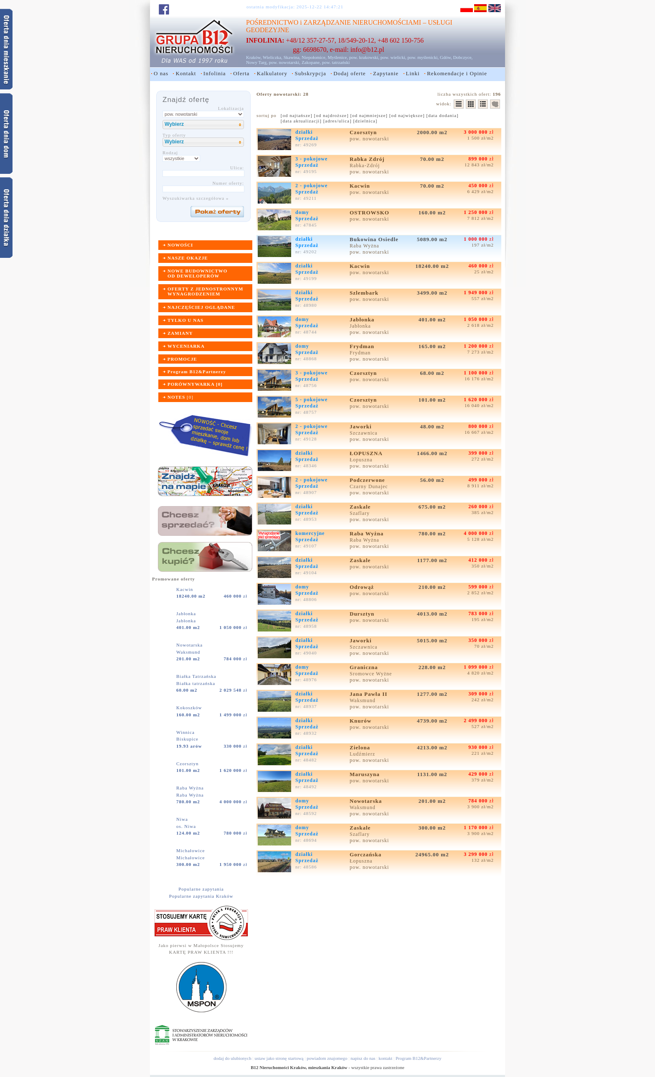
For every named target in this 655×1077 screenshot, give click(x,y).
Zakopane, (311, 62)
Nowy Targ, (257, 62)
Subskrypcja (310, 73)
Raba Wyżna (190, 787)
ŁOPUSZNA (367, 453)
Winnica (186, 732)
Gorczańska (366, 854)
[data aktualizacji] (301, 120)
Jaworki (361, 426)
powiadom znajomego (327, 1058)
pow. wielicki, (393, 57)
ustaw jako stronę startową (278, 1058)
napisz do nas (362, 1058)
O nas (161, 73)
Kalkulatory (272, 73)
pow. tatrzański (336, 62)
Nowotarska (190, 644)
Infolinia (214, 73)
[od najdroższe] (331, 115)
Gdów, (446, 57)
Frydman (363, 346)
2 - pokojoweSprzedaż (311, 189)
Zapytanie (386, 73)
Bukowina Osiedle (375, 239)
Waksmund (188, 651)
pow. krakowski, (364, 57)
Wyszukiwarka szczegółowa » (195, 198)
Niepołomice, (314, 57)
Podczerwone (368, 480)
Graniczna (365, 667)
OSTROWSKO (370, 212)
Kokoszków (189, 707)
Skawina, (292, 57)
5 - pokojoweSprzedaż (311, 403)
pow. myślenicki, (423, 57)
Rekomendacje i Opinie (457, 73)
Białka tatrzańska (195, 683)
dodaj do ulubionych (232, 1058)
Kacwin (185, 589)
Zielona (361, 747)
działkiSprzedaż (306, 135)
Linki (413, 73)
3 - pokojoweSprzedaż (311, 162)
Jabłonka (187, 613)
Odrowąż (363, 587)
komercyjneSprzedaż (310, 536)
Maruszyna (365, 774)
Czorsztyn (188, 763)
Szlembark (365, 293)
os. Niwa (186, 826)
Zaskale (361, 507)
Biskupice (187, 738)
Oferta (241, 73)
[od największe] (407, 115)
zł (235, 595)
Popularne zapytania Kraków (201, 896)
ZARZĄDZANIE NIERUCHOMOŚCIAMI (362, 22)
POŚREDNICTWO (272, 22)
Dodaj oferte (349, 73)
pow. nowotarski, (284, 62)
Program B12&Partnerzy (419, 1058)
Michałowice (191, 850)
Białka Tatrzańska (197, 676)
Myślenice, (338, 57)
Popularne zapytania (201, 888)
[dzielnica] (365, 120)
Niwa (183, 819)
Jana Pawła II (369, 694)
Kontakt (185, 73)
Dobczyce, (463, 57)
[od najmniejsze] (369, 115)
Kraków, (253, 57)
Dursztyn (363, 614)
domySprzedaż (306, 215)
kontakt (385, 1058)
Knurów (361, 721)
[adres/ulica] (337, 120)
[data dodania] (443, 115)
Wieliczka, (272, 57)
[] (180, 397)
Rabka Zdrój (368, 159)
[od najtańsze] (296, 115)
